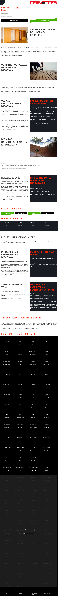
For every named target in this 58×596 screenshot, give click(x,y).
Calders (33, 404)
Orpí (46, 341)
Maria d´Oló (47, 473)
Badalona (46, 361)
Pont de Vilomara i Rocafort (47, 589)
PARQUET (20, 225)
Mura (20, 374)
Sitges (20, 341)
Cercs (47, 344)
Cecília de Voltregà (33, 437)
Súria (7, 463)
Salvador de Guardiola (33, 371)
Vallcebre (20, 460)
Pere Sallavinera (33, 454)
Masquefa (33, 387)
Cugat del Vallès (7, 437)
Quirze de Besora (47, 450)
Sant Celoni (46, 470)
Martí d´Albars (46, 427)
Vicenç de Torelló (7, 440)
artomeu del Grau (20, 444)
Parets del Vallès (33, 410)
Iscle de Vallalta (7, 401)
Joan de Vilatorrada (33, 397)
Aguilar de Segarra (20, 407)
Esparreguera (20, 354)
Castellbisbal (33, 589)
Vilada (47, 454)
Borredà (20, 394)
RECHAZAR (25, 533)
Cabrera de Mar (46, 357)
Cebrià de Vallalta (33, 440)
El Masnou (33, 338)
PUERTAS (33, 225)
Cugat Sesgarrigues (46, 434)
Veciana (20, 457)
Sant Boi (6, 444)
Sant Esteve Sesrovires (20, 434)
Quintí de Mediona (6, 454)
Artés (20, 404)
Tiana (47, 354)
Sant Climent (33, 470)
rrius (20, 351)
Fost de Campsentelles (7, 450)
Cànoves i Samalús (46, 377)
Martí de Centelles (33, 427)
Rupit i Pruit (20, 401)
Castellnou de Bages (20, 417)
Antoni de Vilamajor (46, 384)
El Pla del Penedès (20, 338)
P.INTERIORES (46, 225)
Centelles (6, 347)
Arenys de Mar (46, 367)
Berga (33, 391)
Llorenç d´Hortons (20, 430)
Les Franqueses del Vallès (33, 467)
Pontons (6, 367)
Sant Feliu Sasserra (46, 420)
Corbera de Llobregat (33, 351)
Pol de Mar (20, 454)
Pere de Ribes (20, 424)
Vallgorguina (6, 460)
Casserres (33, 407)
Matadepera (20, 387)
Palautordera (33, 434)
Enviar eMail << (34, 213)
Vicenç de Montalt (20, 440)
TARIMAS (6, 229)
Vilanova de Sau (47, 417)
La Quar (20, 470)
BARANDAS (20, 222)
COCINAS (46, 222)
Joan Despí (20, 384)
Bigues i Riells (6, 371)
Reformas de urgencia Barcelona (33, 594)
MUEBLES (7, 225)
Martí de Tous (20, 427)
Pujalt (7, 593)
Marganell (20, 391)
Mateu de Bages (33, 424)
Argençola (7, 417)
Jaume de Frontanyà (46, 397)
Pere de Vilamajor (46, 371)
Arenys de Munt (33, 367)
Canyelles (33, 377)
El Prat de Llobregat (6, 341)
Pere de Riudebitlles (6, 424)
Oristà (7, 344)
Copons (46, 351)
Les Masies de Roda (20, 467)
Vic (6, 457)
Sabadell (33, 444)
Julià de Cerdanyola (6, 384)
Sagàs (33, 414)
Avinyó (20, 364)
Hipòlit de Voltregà (20, 420)
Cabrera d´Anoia (7, 394)
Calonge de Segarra (46, 381)
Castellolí (6, 351)
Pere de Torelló (7, 374)
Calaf (47, 404)
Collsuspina (7, 354)
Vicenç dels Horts (46, 437)
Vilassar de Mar (7, 377)
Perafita (20, 410)
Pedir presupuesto (14, 20)
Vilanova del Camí (33, 357)
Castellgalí (33, 417)
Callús (47, 394)
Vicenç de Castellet (20, 371)
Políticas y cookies (46, 593)
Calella (20, 397)
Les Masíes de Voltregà (7, 467)
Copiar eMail (47, 213)
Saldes (33, 463)
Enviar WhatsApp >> (43, 20)
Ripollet (33, 384)
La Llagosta (33, 447)
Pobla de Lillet (6, 589)
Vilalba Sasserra (7, 420)
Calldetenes (7, 397)
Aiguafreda (7, 407)
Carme (46, 407)
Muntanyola (33, 374)
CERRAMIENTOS (33, 222)
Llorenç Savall (6, 430)
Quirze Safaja (20, 450)
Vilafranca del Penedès (7, 361)
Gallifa (7, 414)
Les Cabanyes (46, 467)
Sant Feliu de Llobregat (46, 430)
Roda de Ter (7, 404)
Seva (33, 341)
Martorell (6, 391)
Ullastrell (33, 473)
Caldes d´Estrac (33, 364)
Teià (20, 357)
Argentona (20, 367)
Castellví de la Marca (33, 347)
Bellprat (46, 391)
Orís (20, 344)
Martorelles (47, 387)
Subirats (20, 463)
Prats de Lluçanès (46, 364)
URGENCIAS (20, 229)
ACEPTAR (32, 533)
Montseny (46, 374)
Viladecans (33, 361)
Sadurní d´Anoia (20, 437)
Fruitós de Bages (46, 447)
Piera (7, 410)
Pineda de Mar (20, 589)
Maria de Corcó (20, 473)
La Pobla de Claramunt (7, 447)
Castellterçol (46, 347)
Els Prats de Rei (33, 354)
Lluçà (47, 414)
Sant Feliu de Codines (7, 434)
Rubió (33, 401)
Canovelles (7, 381)
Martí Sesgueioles (46, 424)
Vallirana (46, 457)
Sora (20, 414)
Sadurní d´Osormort (46, 444)
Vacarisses (47, 460)
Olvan (33, 344)
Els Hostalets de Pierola (46, 338)
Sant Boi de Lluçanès (46, 440)
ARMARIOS (7, 222)
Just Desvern (33, 430)
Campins (33, 381)
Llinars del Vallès (47, 463)
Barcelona (7, 338)
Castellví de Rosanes (20, 347)
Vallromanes (33, 457)
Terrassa (6, 357)
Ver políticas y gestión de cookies (29, 530)
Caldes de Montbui (33, 420)
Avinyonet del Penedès (7, 364)
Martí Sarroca (6, 427)
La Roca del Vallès (6, 470)
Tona (20, 377)
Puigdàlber (20, 593)
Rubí (46, 401)
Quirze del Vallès (33, 450)
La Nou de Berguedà (20, 447)
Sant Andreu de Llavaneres (7, 387)
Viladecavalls (20, 361)
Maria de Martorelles (6, 473)
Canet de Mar (20, 381)
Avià (33, 394)
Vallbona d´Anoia (33, 460)
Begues (46, 410)
